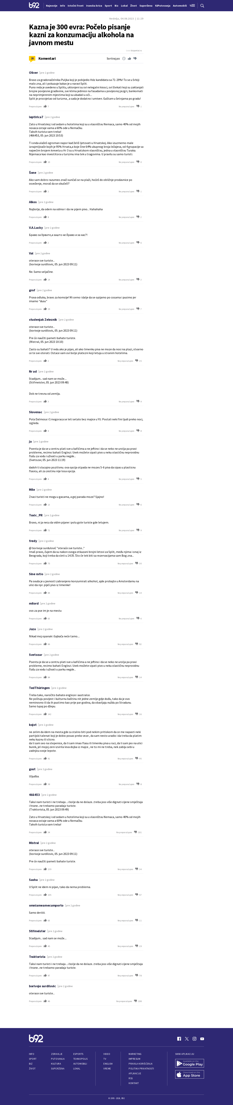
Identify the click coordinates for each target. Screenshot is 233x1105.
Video (106, 1054)
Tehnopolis (80, 1058)
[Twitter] (187, 1039)
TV (104, 1058)
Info (31, 1054)
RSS (131, 1078)
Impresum (134, 1058)
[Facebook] (179, 1039)
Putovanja (58, 1058)
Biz (31, 1063)
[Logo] (34, 5)
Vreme (107, 1068)
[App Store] (189, 1075)
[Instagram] (194, 1039)
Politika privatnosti (141, 1068)
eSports (78, 1054)
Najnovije (51, 5)
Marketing (135, 1054)
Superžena (57, 1068)
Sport (33, 1058)
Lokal (76, 1068)
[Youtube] (202, 1039)
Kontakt (134, 1083)
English (108, 1063)
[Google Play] (189, 1063)
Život (32, 1068)
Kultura (56, 1063)
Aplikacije (135, 1073)
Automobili (80, 1063)
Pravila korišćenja (141, 1063)
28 (32, 58)
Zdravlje (56, 1054)
